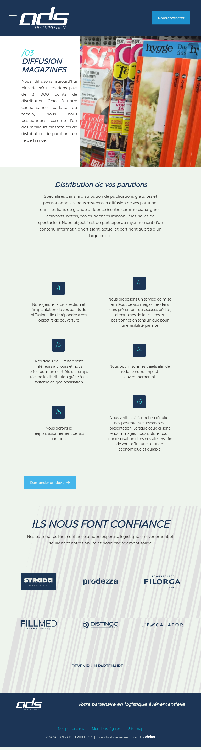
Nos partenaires (71, 732)
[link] (38, 584)
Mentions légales (106, 732)
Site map (135, 732)
